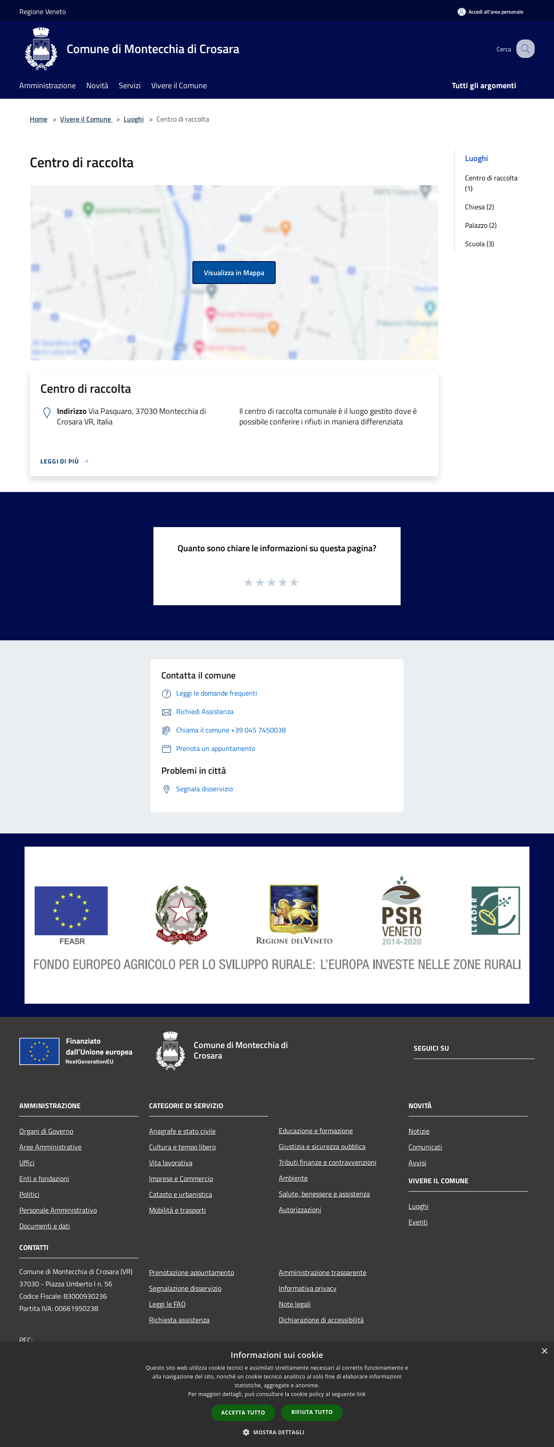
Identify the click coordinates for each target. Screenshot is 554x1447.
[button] (277, 1432)
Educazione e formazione (316, 1130)
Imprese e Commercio (181, 1178)
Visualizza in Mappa (234, 272)
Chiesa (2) (479, 206)
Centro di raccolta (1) (491, 183)
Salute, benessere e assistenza (324, 1193)
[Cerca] (524, 48)
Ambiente (293, 1178)
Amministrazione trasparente (322, 1272)
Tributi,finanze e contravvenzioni (327, 1162)
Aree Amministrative (50, 1147)
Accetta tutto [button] (243, 1412)
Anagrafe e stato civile (182, 1131)
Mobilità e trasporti (177, 1210)
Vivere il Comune (86, 119)
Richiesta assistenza (179, 1319)
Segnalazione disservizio (185, 1288)
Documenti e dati (44, 1226)
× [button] (544, 1351)
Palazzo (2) (481, 225)
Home (38, 119)
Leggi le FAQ (167, 1304)
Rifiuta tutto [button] (312, 1412)
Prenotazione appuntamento (191, 1272)
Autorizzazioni (300, 1209)
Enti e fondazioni (44, 1178)
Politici (29, 1194)
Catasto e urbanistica (180, 1194)
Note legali (295, 1304)
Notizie (419, 1131)
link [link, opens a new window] (361, 1394)
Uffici (27, 1162)
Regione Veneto (42, 11)
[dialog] (277, 1394)
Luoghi (134, 119)
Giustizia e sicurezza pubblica (322, 1146)
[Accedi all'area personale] (490, 11)
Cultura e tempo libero (182, 1147)
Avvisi (417, 1162)
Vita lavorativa (170, 1162)
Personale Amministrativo (58, 1210)
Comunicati (425, 1147)
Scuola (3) (479, 243)
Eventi (418, 1222)
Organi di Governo (46, 1131)
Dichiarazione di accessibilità (321, 1319)
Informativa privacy (308, 1288)
